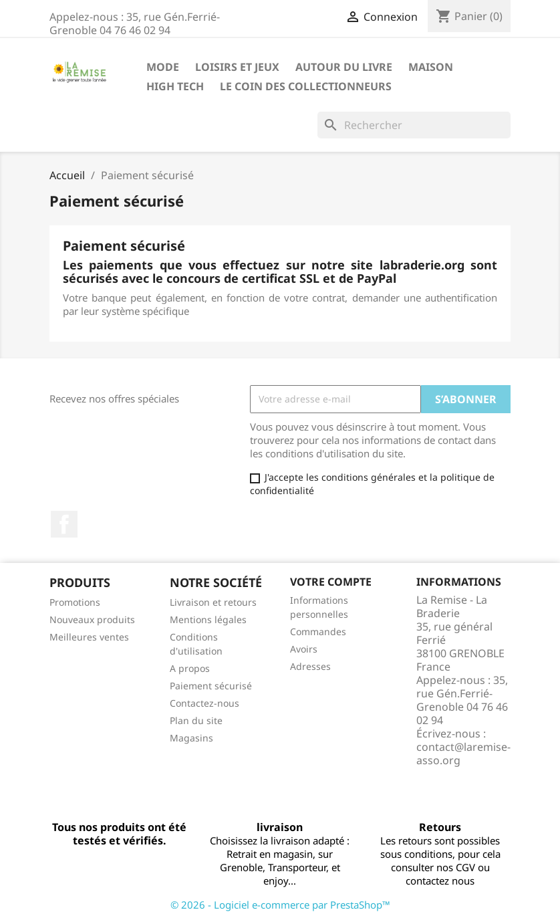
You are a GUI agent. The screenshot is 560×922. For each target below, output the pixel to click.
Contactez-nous (204, 703)
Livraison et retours (213, 602)
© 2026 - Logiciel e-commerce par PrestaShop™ (280, 904)
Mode (162, 67)
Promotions (74, 602)
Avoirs (303, 649)
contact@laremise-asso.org (463, 753)
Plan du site (196, 720)
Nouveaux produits (92, 619)
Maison (430, 67)
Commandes (318, 631)
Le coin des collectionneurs (306, 86)
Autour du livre (343, 67)
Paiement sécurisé (211, 685)
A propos (190, 668)
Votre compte (331, 581)
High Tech (175, 86)
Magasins (191, 737)
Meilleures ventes (89, 636)
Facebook (64, 524)
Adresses (310, 666)
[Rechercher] (414, 125)
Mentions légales (208, 619)
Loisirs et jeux (237, 67)
